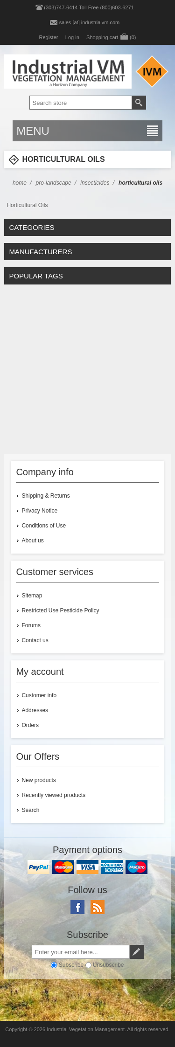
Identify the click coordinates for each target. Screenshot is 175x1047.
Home (20, 183)
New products (38, 780)
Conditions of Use (43, 525)
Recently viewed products (53, 795)
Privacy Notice (39, 510)
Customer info (38, 695)
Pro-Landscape (53, 183)
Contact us (34, 640)
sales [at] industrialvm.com (89, 22)
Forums (31, 625)
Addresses (34, 710)
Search (30, 810)
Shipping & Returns (45, 495)
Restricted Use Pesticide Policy (60, 610)
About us (32, 540)
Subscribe (71, 965)
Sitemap (31, 595)
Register (48, 37)
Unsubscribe (108, 965)
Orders (30, 725)
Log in (72, 37)
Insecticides (94, 183)
